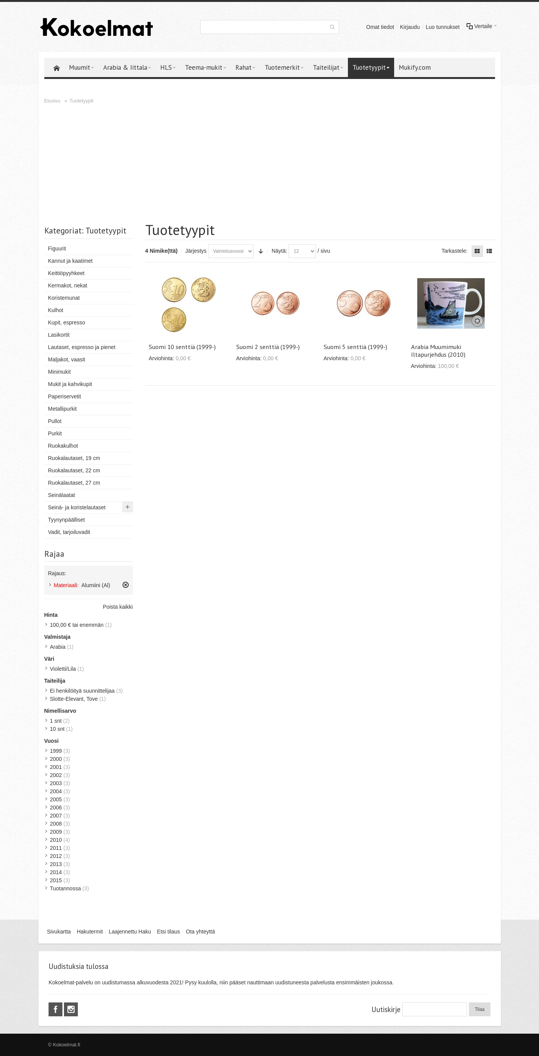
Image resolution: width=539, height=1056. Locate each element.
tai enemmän (77, 625)
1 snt (56, 721)
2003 (56, 783)
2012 (56, 856)
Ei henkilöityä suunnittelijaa (82, 691)
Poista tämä (125, 584)
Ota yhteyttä (200, 931)
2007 (56, 816)
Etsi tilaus (168, 931)
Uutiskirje (385, 1009)
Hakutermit (90, 931)
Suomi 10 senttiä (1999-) (182, 346)
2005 (56, 799)
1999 (56, 751)
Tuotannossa (65, 888)
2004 (56, 791)
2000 (56, 759)
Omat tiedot (380, 27)
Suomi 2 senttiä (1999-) (268, 346)
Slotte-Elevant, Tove (74, 699)
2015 (56, 880)
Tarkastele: (455, 251)
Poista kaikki (118, 607)
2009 (56, 832)
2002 (56, 775)
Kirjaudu (410, 27)
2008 (56, 824)
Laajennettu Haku (130, 931)
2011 (56, 848)
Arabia (57, 647)
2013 (56, 864)
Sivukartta (59, 931)
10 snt (57, 729)
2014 (56, 872)
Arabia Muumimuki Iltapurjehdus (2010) (438, 350)
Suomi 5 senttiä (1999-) (355, 346)
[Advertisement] (269, 163)
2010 (56, 840)
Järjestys (196, 251)
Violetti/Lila (63, 669)
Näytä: (279, 251)
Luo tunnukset (443, 27)
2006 (56, 807)
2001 (56, 767)
